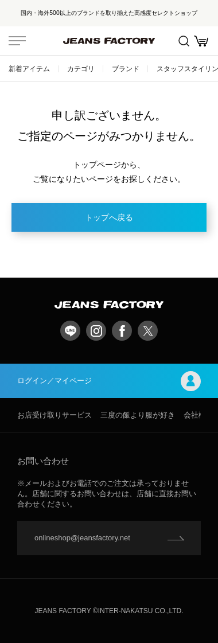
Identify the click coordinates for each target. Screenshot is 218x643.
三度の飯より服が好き (137, 415)
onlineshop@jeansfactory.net (82, 537)
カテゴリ (81, 68)
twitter (148, 331)
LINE (70, 331)
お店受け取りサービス (54, 415)
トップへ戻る (109, 217)
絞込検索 (183, 41)
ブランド (125, 68)
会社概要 (198, 415)
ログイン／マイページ (109, 381)
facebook (122, 331)
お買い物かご (201, 41)
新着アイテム (29, 68)
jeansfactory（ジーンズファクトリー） (109, 41)
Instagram (96, 331)
